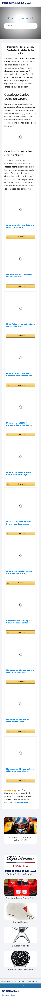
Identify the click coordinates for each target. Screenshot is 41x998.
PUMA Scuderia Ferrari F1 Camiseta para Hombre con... (19, 374)
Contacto (5, 995)
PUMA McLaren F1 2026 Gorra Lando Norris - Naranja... (19, 572)
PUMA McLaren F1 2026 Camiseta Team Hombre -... (19, 424)
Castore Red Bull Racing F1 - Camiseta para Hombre (19, 622)
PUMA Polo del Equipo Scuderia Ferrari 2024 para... (20, 325)
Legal (13, 995)
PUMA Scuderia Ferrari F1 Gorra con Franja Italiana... (20, 226)
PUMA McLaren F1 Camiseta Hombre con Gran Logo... (18, 473)
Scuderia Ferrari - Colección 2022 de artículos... (19, 276)
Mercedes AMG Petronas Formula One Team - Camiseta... (17, 721)
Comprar (21, 237)
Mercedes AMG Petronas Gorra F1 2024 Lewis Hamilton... (20, 671)
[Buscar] (33, 25)
